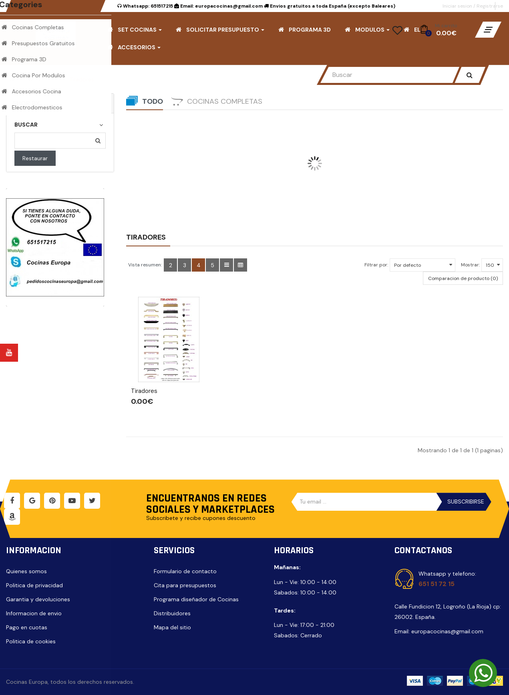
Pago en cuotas (26, 627)
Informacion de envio (34, 613)
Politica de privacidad (34, 585)
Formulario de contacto (185, 571)
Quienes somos (26, 571)
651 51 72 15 (436, 584)
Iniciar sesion (458, 6)
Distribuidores (172, 613)
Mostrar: (470, 265)
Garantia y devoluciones (38, 599)
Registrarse (490, 6)
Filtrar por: (376, 265)
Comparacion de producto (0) (463, 278)
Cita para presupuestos (185, 585)
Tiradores (81, 79)
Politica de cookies (31, 641)
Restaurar (35, 158)
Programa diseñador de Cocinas (196, 599)
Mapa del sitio (172, 627)
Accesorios (43, 79)
